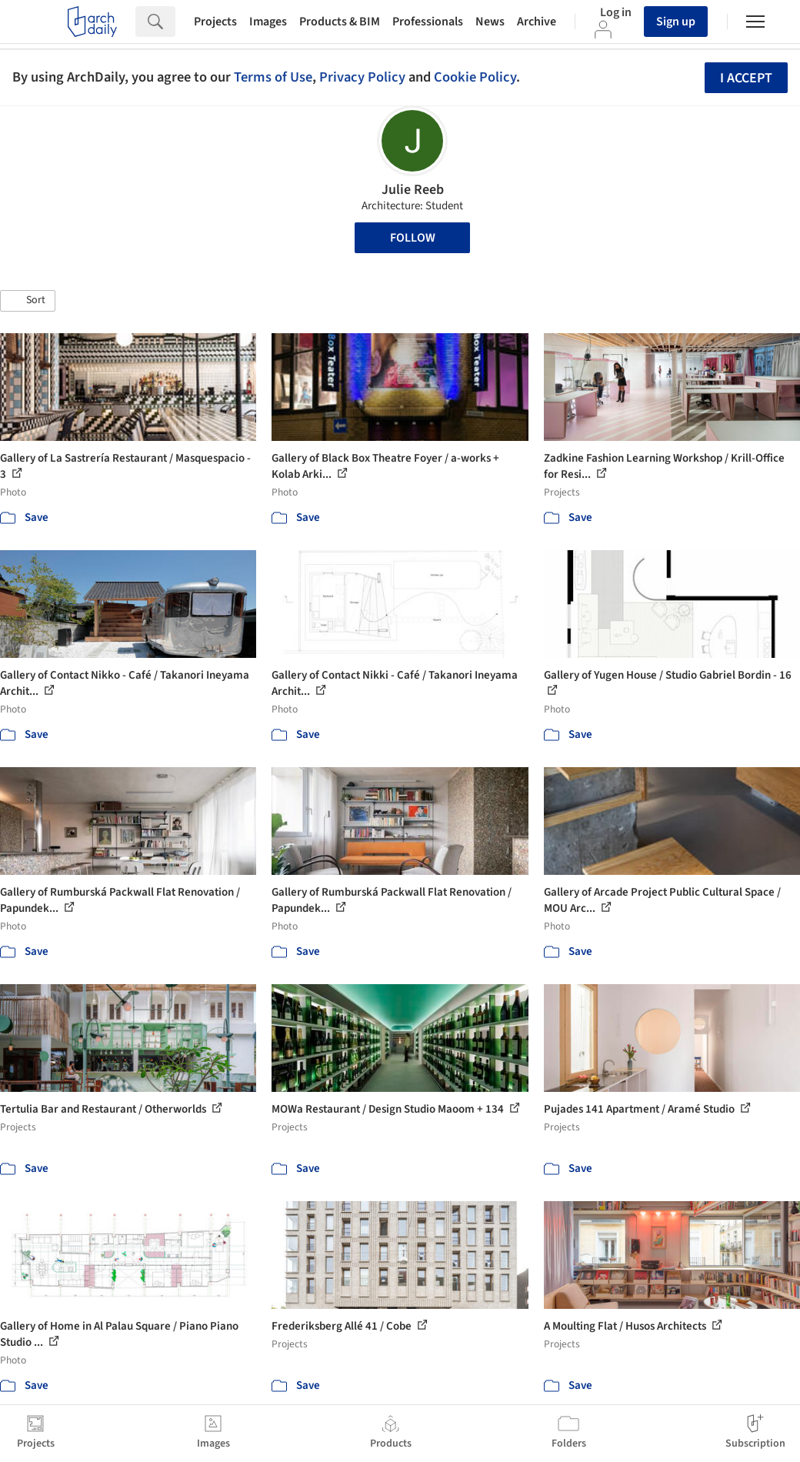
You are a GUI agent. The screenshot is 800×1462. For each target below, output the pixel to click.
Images (268, 21)
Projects (215, 21)
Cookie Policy (475, 77)
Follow (412, 237)
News (490, 21)
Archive (536, 21)
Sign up (675, 21)
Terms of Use (273, 77)
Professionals (427, 21)
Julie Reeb (413, 189)
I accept (746, 78)
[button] (27, 301)
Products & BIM (339, 21)
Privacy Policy (362, 77)
